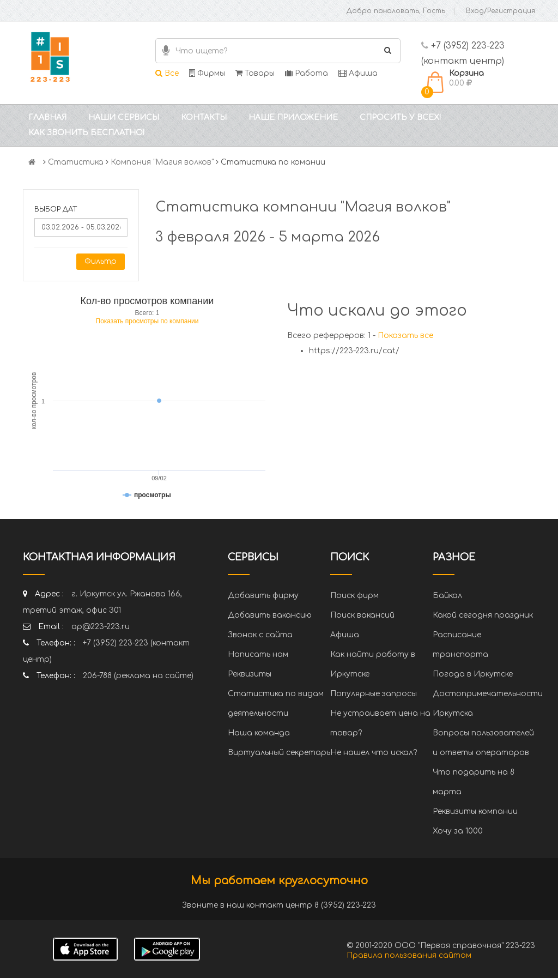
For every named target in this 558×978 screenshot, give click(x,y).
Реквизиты (249, 674)
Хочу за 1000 (458, 831)
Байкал (447, 595)
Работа (306, 73)
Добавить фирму (263, 595)
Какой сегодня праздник (483, 615)
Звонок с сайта (260, 635)
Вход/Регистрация (500, 11)
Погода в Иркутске (473, 674)
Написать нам (258, 654)
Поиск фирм (354, 595)
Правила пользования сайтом (409, 955)
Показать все (405, 335)
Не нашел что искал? (373, 752)
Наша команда (259, 733)
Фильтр (100, 261)
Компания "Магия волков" (162, 162)
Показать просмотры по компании (147, 321)
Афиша (358, 73)
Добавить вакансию (270, 615)
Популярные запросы (373, 694)
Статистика (76, 162)
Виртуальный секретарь (279, 752)
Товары (255, 73)
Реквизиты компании (475, 811)
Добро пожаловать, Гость (396, 11)
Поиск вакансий (362, 615)
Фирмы (207, 73)
